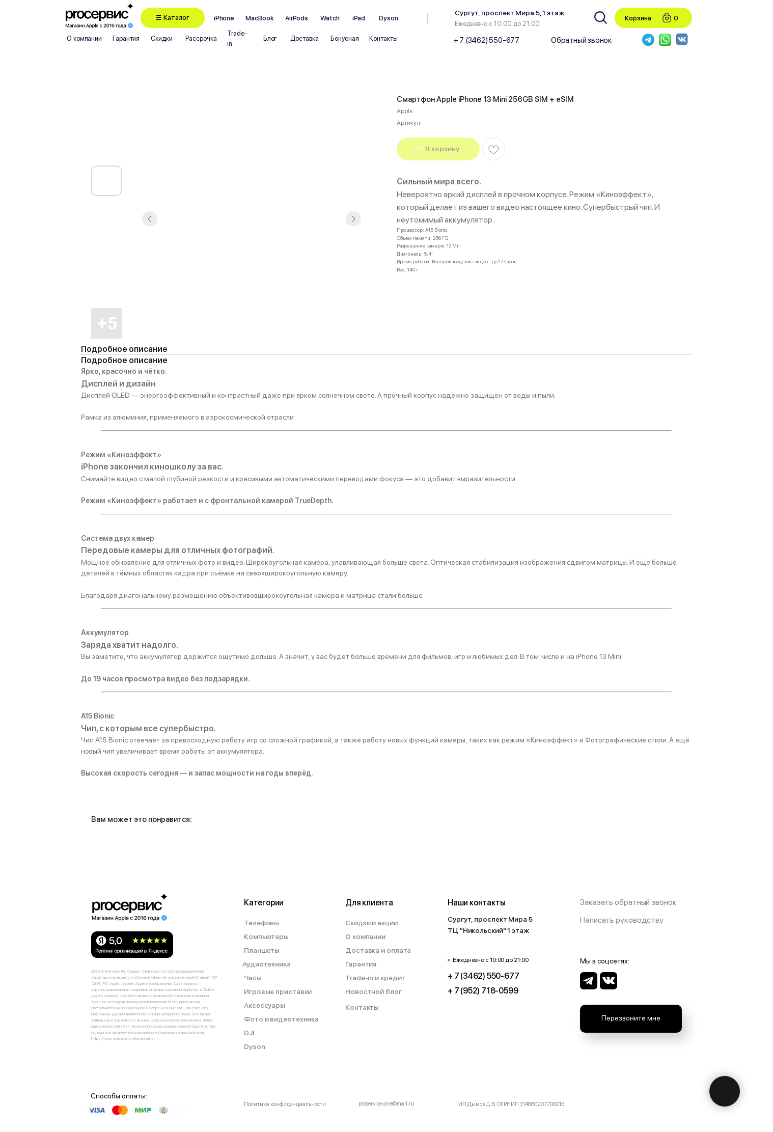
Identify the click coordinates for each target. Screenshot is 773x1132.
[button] (173, 18)
